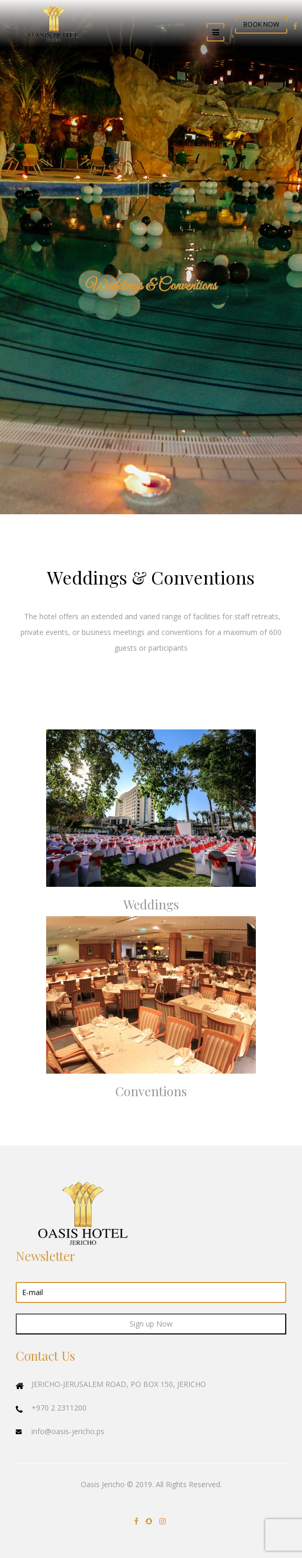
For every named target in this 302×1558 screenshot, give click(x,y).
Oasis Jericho (103, 1484)
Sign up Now (151, 1324)
